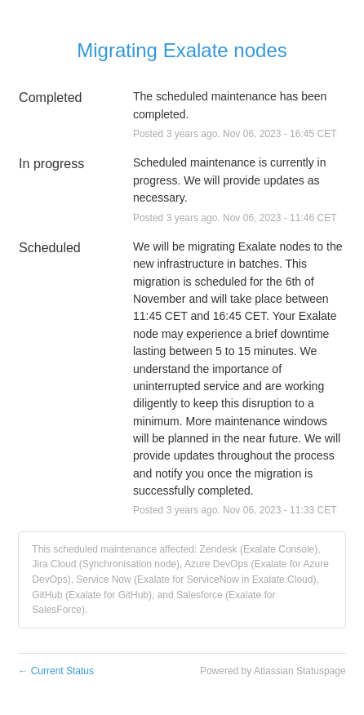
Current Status (56, 671)
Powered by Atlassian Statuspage (273, 671)
